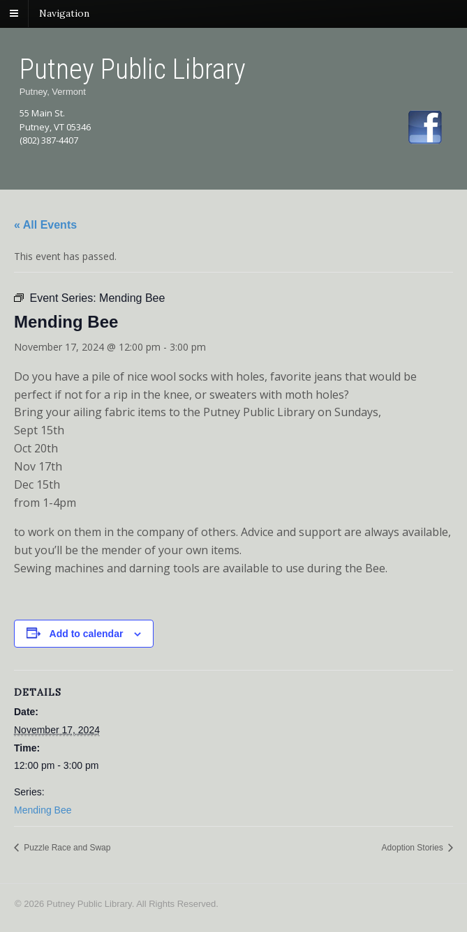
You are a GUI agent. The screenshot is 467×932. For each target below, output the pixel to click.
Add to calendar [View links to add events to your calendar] (87, 633)
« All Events (45, 225)
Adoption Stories (413, 848)
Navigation (64, 13)
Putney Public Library (133, 69)
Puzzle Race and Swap (66, 848)
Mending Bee (43, 810)
